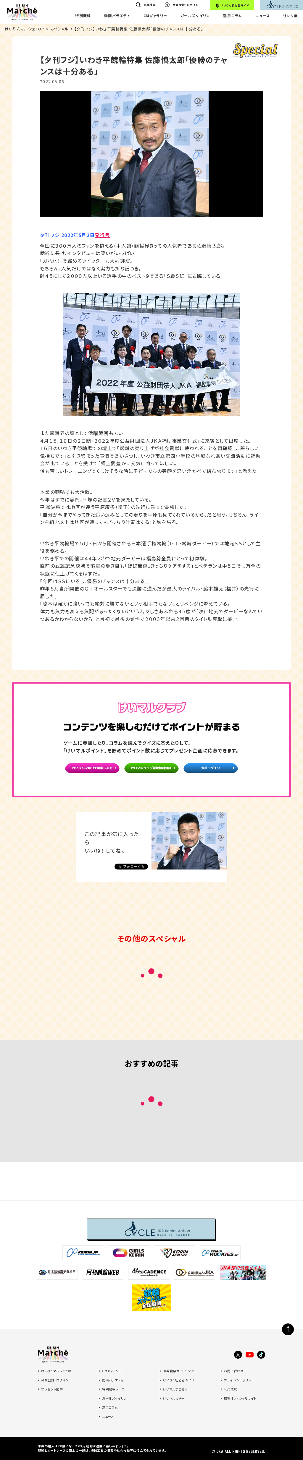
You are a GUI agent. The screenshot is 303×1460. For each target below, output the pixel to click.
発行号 (102, 235)
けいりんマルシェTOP (24, 29)
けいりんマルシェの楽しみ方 (92, 770)
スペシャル (59, 29)
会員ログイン (210, 770)
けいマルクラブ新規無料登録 (151, 770)
